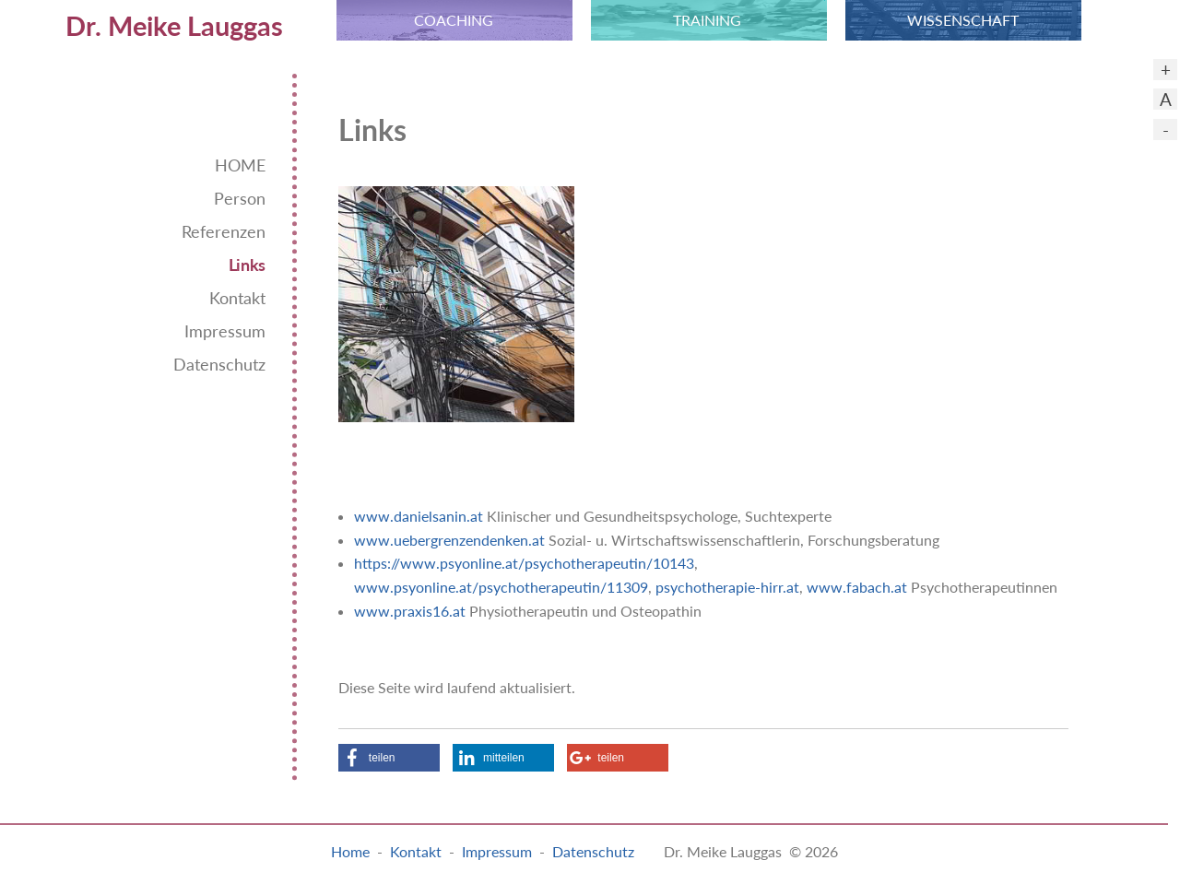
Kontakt (237, 298)
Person (240, 198)
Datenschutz (219, 364)
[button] (389, 758)
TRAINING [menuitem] (707, 20)
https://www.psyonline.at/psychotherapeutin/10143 (524, 563)
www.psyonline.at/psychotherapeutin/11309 (501, 586)
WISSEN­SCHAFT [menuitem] (963, 20)
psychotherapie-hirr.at (727, 586)
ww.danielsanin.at (424, 516)
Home (350, 851)
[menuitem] (147, 20)
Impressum (225, 331)
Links (247, 265)
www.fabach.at (857, 586)
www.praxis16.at (410, 610)
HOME (240, 165)
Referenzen (224, 232)
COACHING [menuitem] (453, 20)
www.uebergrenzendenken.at (449, 539)
